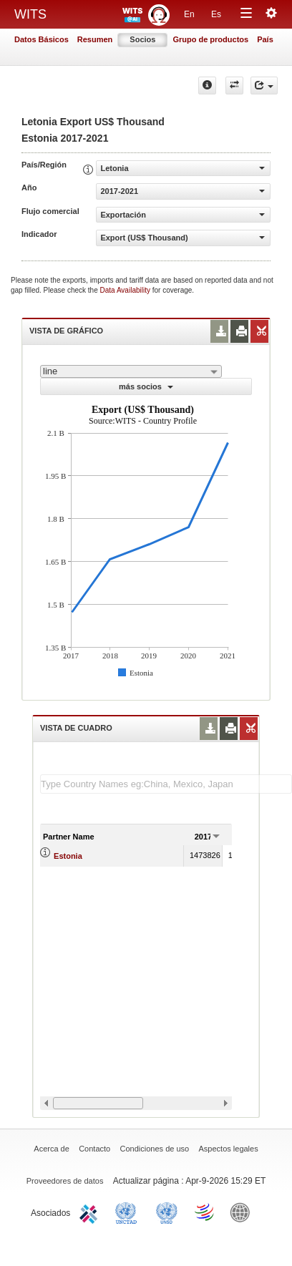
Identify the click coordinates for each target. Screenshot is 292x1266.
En (189, 14)
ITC (91, 1211)
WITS (30, 14)
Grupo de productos (210, 39)
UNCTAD (129, 1211)
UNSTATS (166, 1211)
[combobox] (131, 371)
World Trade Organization (205, 1211)
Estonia (68, 856)
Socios (142, 39)
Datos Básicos (41, 39)
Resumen (95, 39)
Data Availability (126, 290)
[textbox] (166, 784)
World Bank (243, 1211)
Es (216, 14)
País (265, 39)
